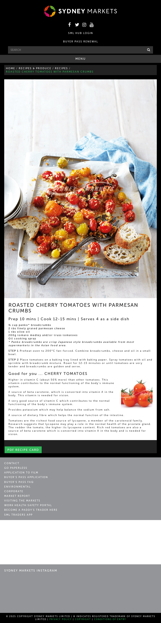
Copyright (83, 619)
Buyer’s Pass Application (26, 477)
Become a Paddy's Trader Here (31, 509)
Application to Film (21, 472)
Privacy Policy (60, 619)
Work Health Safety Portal (28, 505)
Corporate (13, 491)
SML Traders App (18, 514)
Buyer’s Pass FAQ (19, 482)
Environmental (17, 486)
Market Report (17, 496)
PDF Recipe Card (23, 450)
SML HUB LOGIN (80, 33)
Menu (86, 60)
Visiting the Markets (22, 500)
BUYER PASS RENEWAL (80, 41)
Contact (11, 463)
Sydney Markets (22, 528)
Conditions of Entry (110, 619)
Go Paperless (15, 467)
